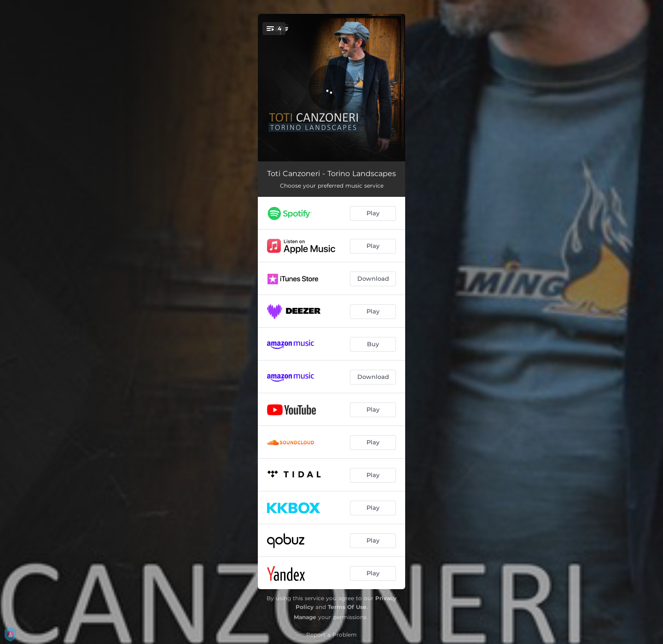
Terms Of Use (347, 606)
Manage (305, 617)
